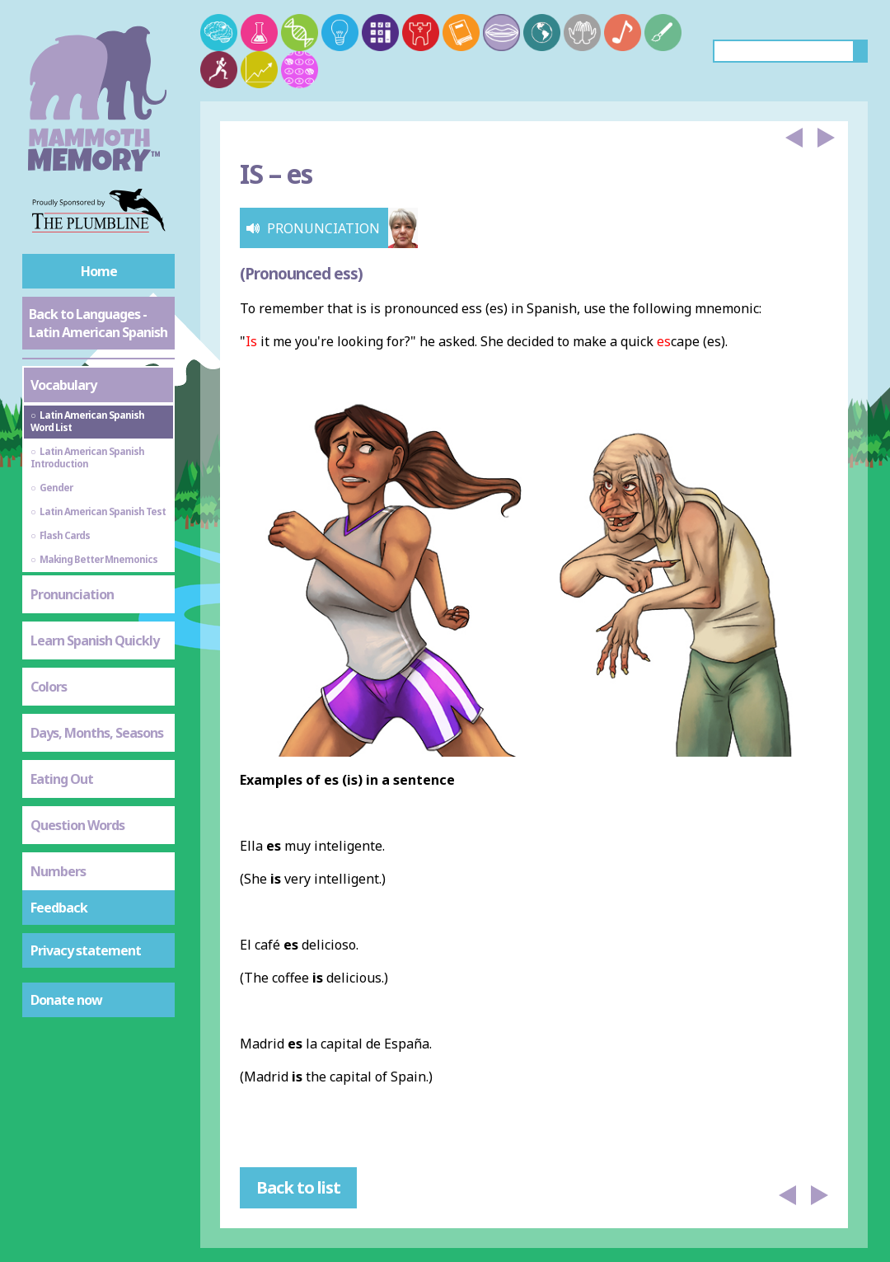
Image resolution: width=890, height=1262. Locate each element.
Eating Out (61, 779)
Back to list (298, 1187)
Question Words (77, 825)
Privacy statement (85, 950)
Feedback (58, 907)
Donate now (66, 1000)
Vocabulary (63, 385)
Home (99, 271)
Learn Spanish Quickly (94, 640)
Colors (48, 687)
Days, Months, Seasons (96, 733)
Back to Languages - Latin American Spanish (98, 323)
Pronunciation (72, 594)
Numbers (58, 871)
